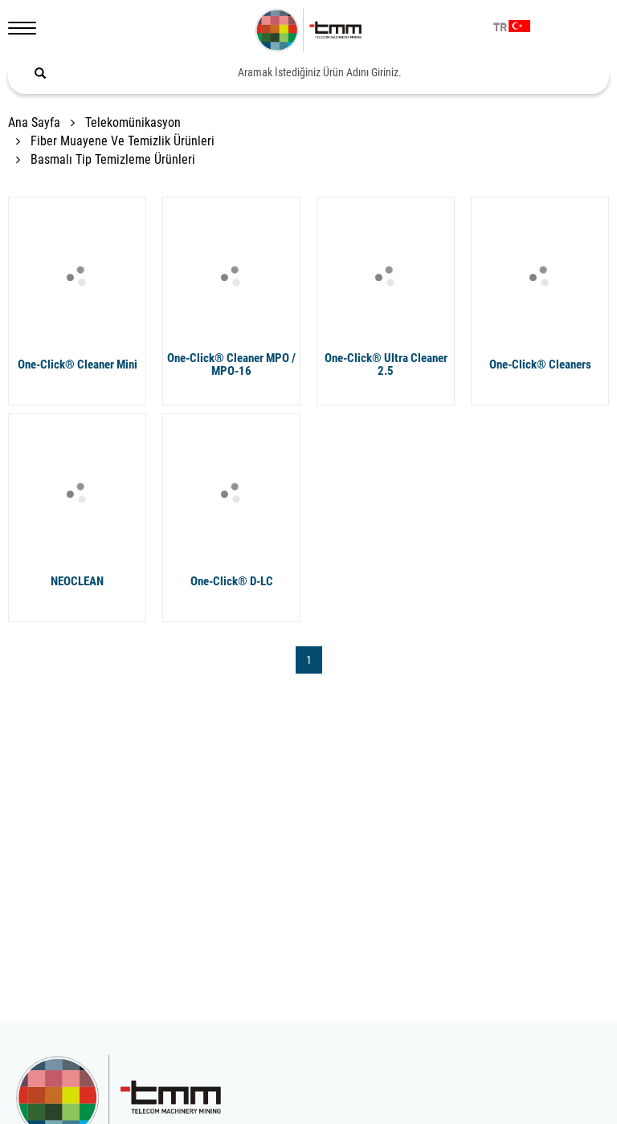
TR (500, 28)
